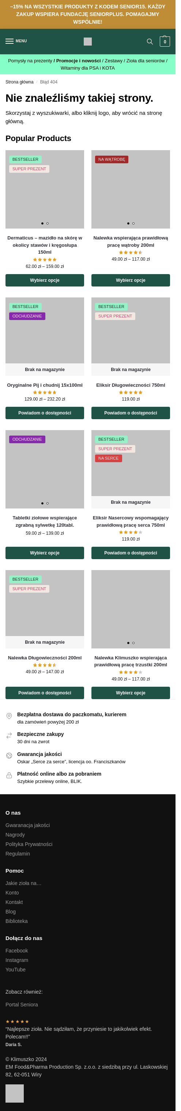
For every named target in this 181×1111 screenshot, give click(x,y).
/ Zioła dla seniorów (145, 60)
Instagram (16, 960)
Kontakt (14, 902)
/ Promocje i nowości (77, 60)
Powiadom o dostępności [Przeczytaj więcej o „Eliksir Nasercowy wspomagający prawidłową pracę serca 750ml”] (130, 553)
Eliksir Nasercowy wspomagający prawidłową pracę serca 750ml (131, 521)
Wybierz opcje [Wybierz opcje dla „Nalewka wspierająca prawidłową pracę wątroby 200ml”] (130, 280)
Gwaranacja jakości (27, 825)
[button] (164, 41)
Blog (10, 912)
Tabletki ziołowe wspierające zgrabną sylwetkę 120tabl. (44, 521)
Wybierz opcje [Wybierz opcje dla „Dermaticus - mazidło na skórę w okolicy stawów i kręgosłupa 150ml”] (44, 280)
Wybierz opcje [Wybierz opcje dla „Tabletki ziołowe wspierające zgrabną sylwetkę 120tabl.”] (44, 553)
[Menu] (16, 41)
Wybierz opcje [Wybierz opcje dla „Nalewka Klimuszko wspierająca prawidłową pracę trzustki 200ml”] (130, 692)
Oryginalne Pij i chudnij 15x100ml (45, 385)
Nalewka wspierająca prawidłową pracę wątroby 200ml (131, 241)
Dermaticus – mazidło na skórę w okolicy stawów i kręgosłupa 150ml (44, 245)
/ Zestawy (113, 60)
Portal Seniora (21, 1004)
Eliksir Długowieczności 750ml (130, 385)
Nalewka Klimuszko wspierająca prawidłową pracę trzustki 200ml (130, 661)
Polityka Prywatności (28, 844)
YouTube (15, 969)
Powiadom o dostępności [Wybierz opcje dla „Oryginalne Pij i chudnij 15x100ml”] (44, 413)
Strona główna (19, 82)
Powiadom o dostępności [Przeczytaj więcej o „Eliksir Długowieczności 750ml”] (130, 413)
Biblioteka (16, 921)
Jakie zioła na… (23, 883)
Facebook (16, 951)
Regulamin (17, 854)
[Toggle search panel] (150, 41)
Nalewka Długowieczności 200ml (45, 657)
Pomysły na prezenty (30, 60)
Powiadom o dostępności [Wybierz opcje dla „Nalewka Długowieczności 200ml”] (44, 692)
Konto (12, 893)
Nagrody (15, 835)
